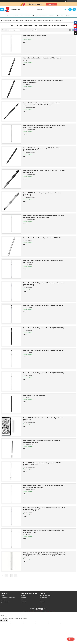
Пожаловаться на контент (34, 611)
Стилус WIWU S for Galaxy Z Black (34, 395)
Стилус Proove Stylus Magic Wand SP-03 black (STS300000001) (43, 373)
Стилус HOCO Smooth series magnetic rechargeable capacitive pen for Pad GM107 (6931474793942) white (43, 216)
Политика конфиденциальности (48, 611)
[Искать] (65, 9)
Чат (70, 639)
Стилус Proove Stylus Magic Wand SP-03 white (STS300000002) (43, 350)
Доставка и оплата (5, 602)
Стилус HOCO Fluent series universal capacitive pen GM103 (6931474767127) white (42, 464)
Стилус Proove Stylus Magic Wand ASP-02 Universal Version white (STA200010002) (44, 284)
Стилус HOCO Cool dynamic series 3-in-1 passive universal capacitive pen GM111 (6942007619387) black (41, 104)
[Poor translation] (5, 620)
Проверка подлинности (40, 16)
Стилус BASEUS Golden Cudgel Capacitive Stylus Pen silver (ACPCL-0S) (42, 194)
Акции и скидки (25, 16)
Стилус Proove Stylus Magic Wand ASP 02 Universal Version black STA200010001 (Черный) (44, 508)
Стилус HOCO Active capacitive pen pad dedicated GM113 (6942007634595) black (41, 149)
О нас (41, 599)
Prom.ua (45, 608)
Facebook (23, 595)
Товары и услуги (7, 20)
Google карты (24, 602)
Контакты (60, 16)
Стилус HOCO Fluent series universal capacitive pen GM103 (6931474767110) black (42, 441)
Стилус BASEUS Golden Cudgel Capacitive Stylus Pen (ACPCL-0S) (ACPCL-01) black (44, 171)
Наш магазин (4, 599)
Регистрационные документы (8, 597)
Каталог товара (11, 16)
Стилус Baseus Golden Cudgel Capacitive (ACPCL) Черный (42, 58)
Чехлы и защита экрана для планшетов (22, 20)
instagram (23, 597)
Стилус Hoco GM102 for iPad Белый (35, 35)
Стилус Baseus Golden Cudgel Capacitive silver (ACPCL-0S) (42, 238)
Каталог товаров (44, 597)
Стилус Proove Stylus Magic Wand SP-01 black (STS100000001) (43, 328)
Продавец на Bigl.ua (38, 609)
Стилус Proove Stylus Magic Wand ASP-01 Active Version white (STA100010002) (43, 261)
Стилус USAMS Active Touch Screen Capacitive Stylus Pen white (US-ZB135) (43, 419)
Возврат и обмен (5, 604)
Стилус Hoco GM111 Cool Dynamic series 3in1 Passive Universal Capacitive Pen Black (43, 81)
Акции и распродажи (45, 595)
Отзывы (52, 16)
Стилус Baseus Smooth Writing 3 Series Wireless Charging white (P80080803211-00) (43, 531)
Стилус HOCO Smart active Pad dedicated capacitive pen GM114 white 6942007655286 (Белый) (43, 486)
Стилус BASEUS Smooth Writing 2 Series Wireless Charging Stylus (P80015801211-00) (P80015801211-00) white (44, 126)
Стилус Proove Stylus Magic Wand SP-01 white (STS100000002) (43, 305)
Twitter (22, 599)
